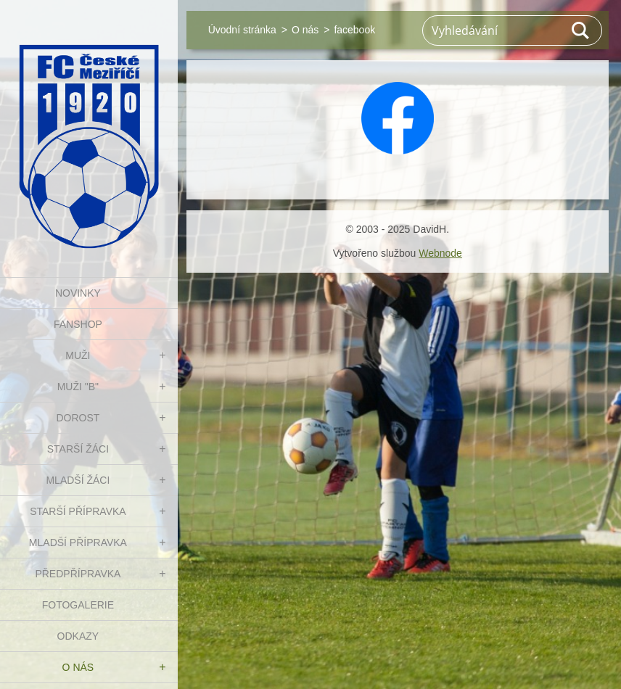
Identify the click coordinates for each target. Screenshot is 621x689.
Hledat (581, 30)
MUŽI (77, 355)
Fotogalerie (78, 605)
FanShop (78, 324)
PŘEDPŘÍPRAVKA (77, 573)
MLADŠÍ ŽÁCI (78, 480)
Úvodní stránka (242, 30)
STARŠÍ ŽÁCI (78, 449)
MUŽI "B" (78, 386)
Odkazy (78, 636)
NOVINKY (78, 293)
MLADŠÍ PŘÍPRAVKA (78, 542)
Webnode (440, 253)
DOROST (77, 418)
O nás (78, 667)
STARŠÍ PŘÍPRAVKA (78, 511)
